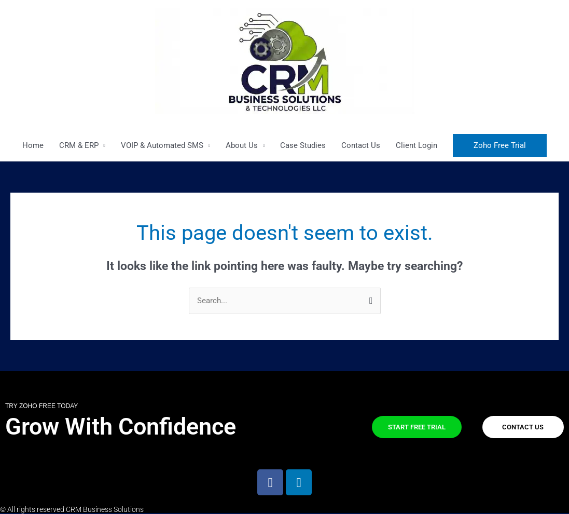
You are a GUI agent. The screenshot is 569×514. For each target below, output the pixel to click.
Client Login (416, 145)
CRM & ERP (79, 145)
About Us (242, 145)
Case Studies (303, 145)
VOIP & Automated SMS (162, 145)
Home (33, 145)
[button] (500, 145)
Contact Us (360, 145)
